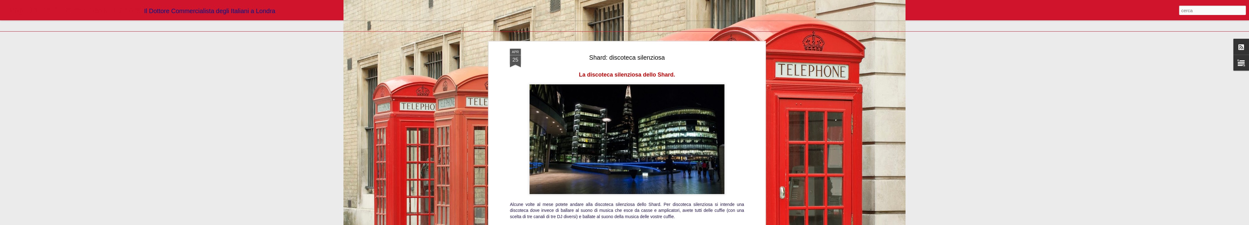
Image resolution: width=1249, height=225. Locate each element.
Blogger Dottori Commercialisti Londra (653, 35)
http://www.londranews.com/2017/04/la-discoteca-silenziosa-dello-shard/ (627, 26)
